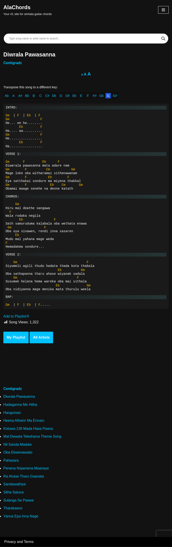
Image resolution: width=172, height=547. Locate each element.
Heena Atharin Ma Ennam (23, 421)
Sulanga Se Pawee (18, 500)
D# (68, 95)
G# (115, 95)
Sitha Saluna (13, 493)
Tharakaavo (12, 508)
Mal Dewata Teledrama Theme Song (32, 437)
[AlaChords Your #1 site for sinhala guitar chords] (27, 10)
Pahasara (11, 461)
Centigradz (12, 63)
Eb (74, 95)
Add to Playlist (16, 316)
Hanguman (12, 413)
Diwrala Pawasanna (19, 397)
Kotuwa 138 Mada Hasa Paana (28, 429)
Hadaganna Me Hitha (20, 405)
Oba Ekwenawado (17, 453)
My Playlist (16, 337)
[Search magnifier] (163, 38)
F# (95, 95)
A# (20, 95)
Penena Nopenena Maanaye (26, 469)
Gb (101, 95)
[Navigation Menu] (163, 10)
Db (54, 95)
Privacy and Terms (19, 542)
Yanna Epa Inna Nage (20, 516)
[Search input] (84, 38)
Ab (7, 95)
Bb (27, 95)
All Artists (41, 337)
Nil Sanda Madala (17, 445)
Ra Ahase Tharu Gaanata (23, 477)
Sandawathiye (14, 484)
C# (47, 95)
